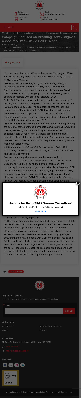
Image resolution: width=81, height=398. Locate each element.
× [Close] (78, 183)
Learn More (40, 211)
